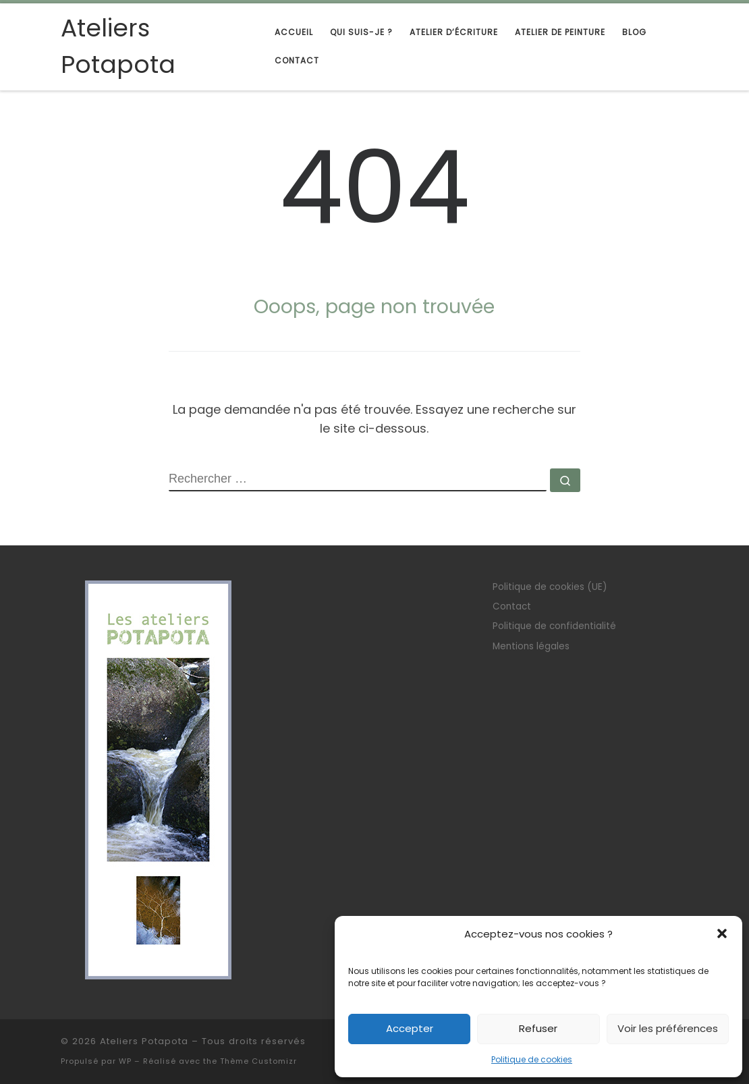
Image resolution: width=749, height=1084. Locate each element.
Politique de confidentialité (554, 626)
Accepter (409, 1028)
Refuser (538, 1028)
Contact (512, 606)
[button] (722, 933)
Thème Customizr (258, 1061)
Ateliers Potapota (144, 1041)
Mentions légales (531, 646)
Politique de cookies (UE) (550, 586)
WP (125, 1061)
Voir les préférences (667, 1028)
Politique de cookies (531, 1059)
